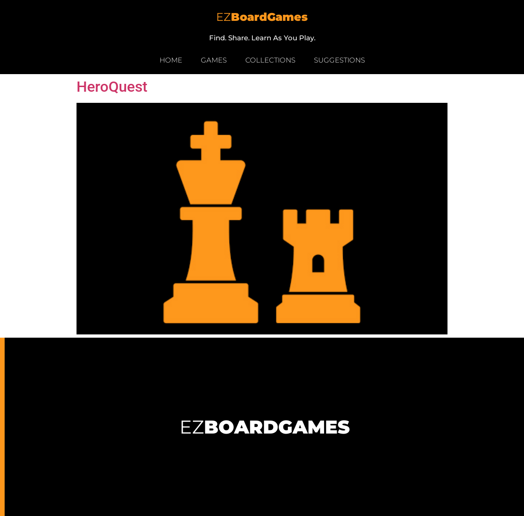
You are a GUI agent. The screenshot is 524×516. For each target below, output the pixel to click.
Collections (270, 60)
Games (214, 60)
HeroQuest (112, 86)
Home (171, 60)
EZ (262, 17)
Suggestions (339, 60)
